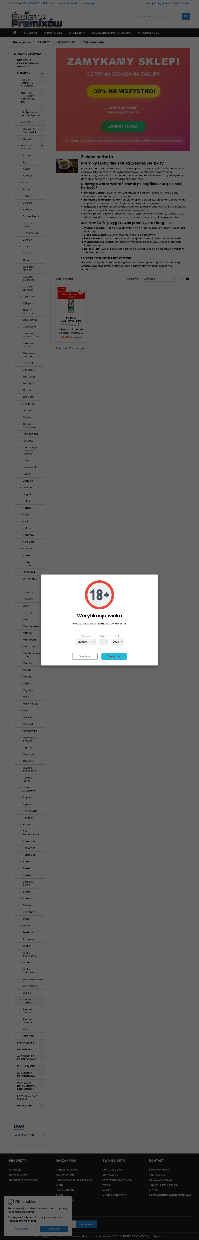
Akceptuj (114, 656)
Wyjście (84, 656)
